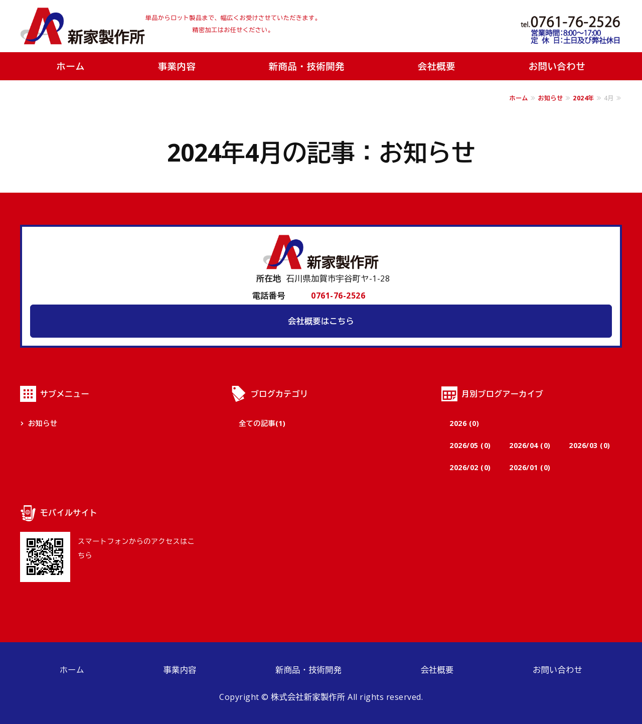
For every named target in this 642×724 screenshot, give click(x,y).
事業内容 (177, 66)
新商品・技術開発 (307, 66)
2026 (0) (464, 423)
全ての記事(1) (262, 423)
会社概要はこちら (321, 321)
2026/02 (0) (470, 467)
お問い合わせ (557, 66)
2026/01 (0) (530, 467)
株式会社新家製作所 (82, 26)
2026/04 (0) (530, 445)
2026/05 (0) (470, 445)
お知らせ (550, 98)
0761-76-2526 (338, 295)
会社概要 (437, 66)
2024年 (583, 98)
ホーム (71, 66)
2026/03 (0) (589, 445)
